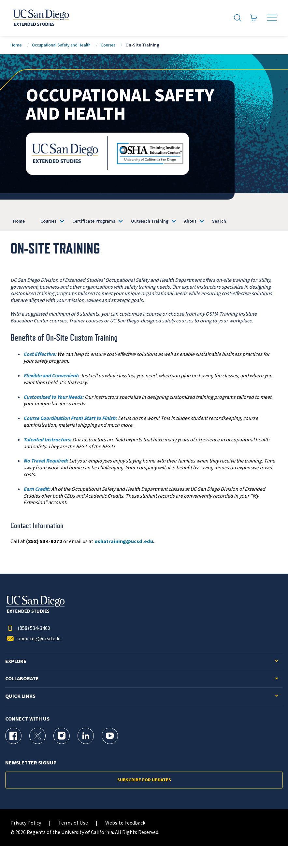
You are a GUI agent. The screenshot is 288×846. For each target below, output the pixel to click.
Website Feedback (125, 823)
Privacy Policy (25, 823)
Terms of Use (73, 823)
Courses (108, 45)
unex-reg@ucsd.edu (33, 638)
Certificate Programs (93, 221)
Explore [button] (15, 661)
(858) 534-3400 (27, 628)
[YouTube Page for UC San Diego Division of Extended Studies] (110, 736)
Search (219, 221)
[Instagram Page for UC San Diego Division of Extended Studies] (61, 736)
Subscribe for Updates (144, 780)
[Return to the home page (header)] (40, 18)
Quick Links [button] (20, 696)
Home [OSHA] (19, 221)
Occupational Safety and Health (61, 45)
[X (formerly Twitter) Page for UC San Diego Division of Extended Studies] (37, 736)
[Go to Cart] (253, 18)
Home (16, 45)
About (190, 221)
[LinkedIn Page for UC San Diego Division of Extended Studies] (86, 736)
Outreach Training (149, 221)
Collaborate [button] (22, 678)
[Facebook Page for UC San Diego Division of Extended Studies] (13, 736)
